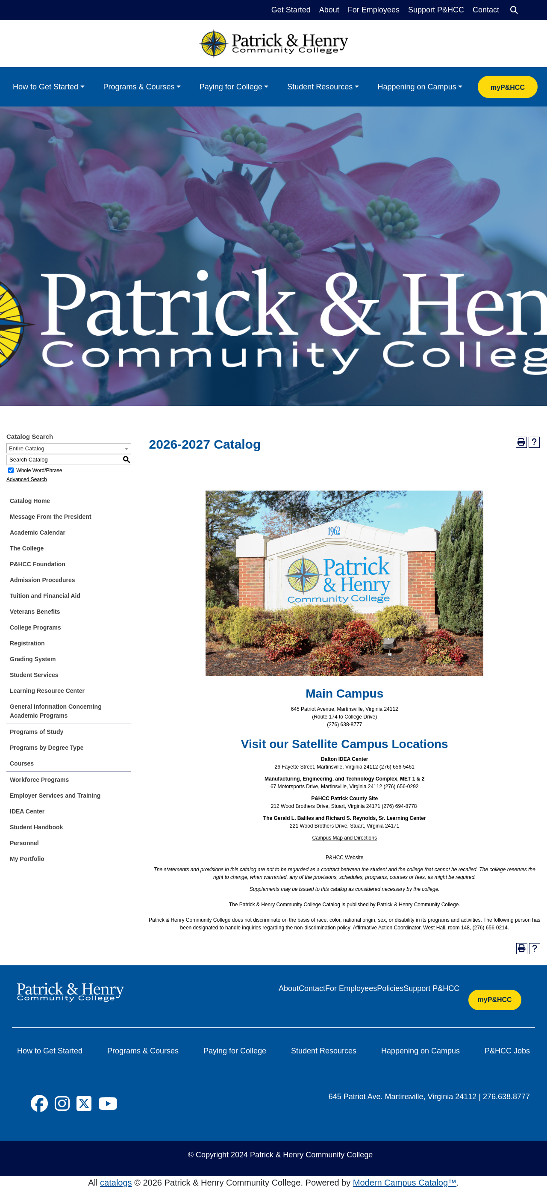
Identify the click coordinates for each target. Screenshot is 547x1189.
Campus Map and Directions (344, 838)
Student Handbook (36, 827)
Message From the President (50, 516)
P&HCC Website (344, 858)
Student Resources (320, 87)
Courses (22, 763)
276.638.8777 (506, 1096)
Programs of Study (36, 731)
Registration (27, 643)
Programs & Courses (138, 87)
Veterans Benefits (35, 611)
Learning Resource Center (47, 690)
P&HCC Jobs (507, 1051)
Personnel (24, 843)
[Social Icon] (39, 1103)
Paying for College (231, 87)
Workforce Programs (39, 779)
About (329, 10)
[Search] (514, 10)
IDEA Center (27, 811)
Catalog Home (30, 500)
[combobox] (68, 448)
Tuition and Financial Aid (45, 595)
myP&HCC (508, 87)
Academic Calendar (37, 532)
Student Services (34, 674)
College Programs (35, 627)
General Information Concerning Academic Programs (56, 711)
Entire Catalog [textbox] (26, 448)
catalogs (116, 1182)
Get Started (291, 10)
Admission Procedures (42, 580)
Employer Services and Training (55, 795)
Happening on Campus (417, 87)
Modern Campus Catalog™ (404, 1182)
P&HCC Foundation (37, 564)
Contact (486, 10)
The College (27, 548)
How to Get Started (45, 87)
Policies (390, 988)
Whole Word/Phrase (39, 470)
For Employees (374, 10)
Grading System (33, 659)
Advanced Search (26, 479)
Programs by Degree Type (46, 747)
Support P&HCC (436, 10)
